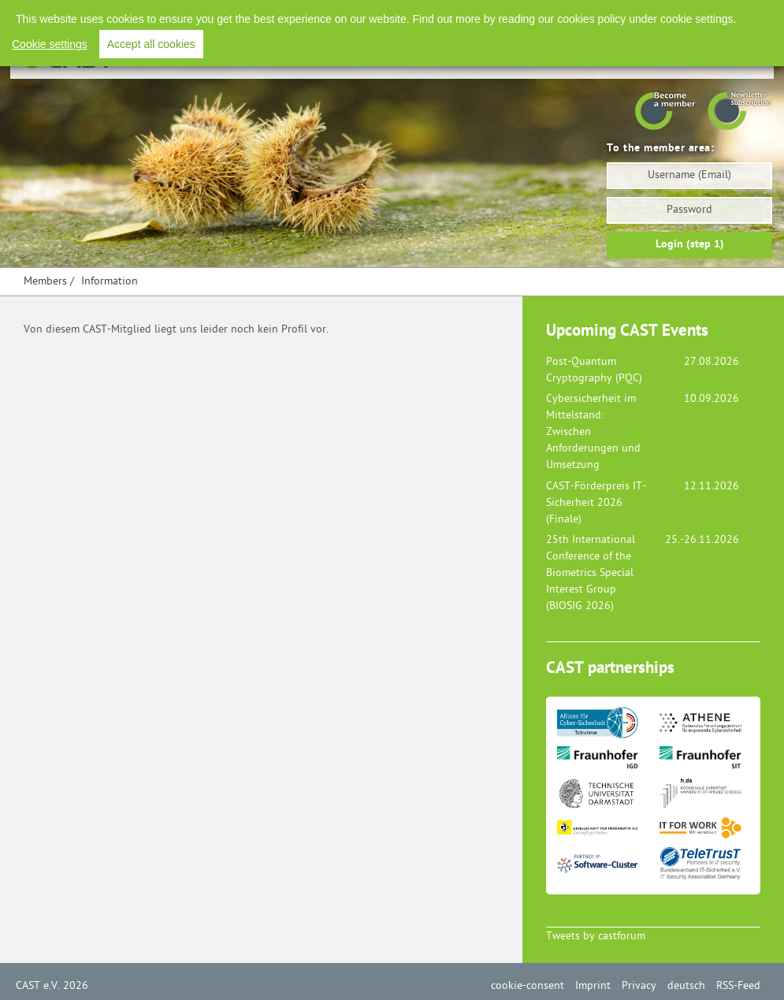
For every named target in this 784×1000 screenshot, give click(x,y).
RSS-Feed (738, 986)
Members (45, 281)
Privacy (639, 986)
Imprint (593, 986)
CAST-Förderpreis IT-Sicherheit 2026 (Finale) (596, 503)
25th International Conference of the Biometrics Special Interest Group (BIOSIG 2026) (590, 573)
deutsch (686, 986)
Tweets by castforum (595, 936)
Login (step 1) (690, 244)
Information (109, 281)
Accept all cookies (151, 44)
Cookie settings (49, 44)
